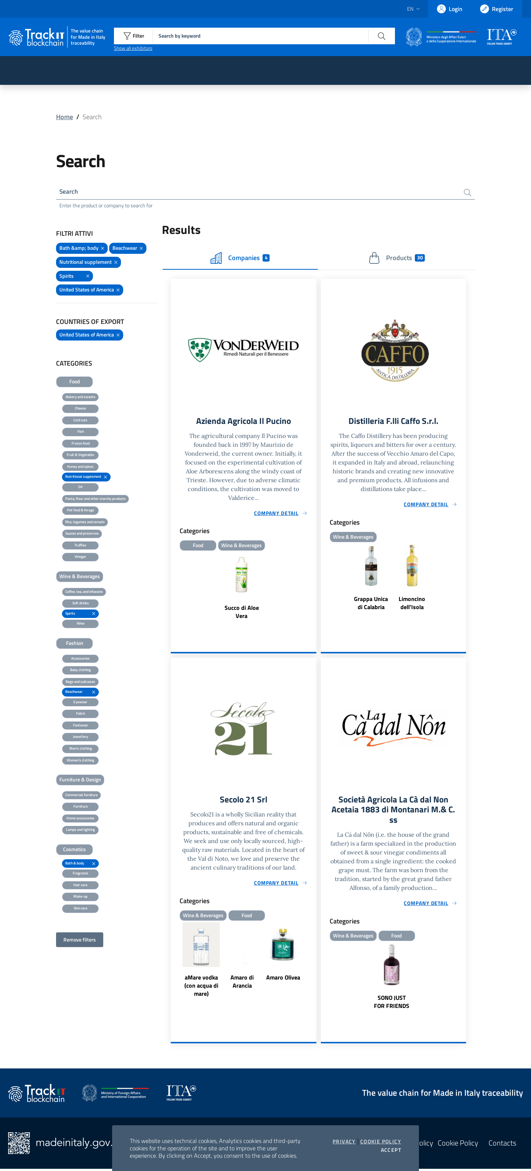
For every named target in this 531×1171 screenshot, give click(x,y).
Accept (391, 1150)
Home (64, 117)
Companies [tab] (240, 259)
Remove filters (79, 940)
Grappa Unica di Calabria (371, 603)
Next (313, 962)
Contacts (502, 1145)
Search (69, 192)
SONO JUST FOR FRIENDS (391, 1003)
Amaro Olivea (283, 979)
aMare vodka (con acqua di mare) (201, 987)
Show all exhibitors (133, 48)
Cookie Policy (380, 1141)
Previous (174, 962)
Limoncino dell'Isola (412, 603)
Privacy (344, 1141)
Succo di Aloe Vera (242, 612)
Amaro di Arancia (242, 983)
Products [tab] (396, 259)
